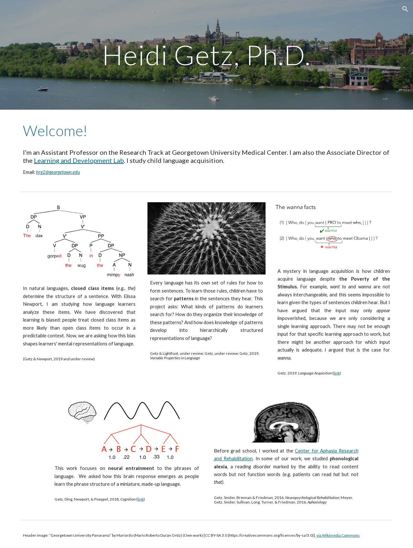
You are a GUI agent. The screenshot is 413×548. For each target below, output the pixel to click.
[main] (206, 54)
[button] (405, 9)
